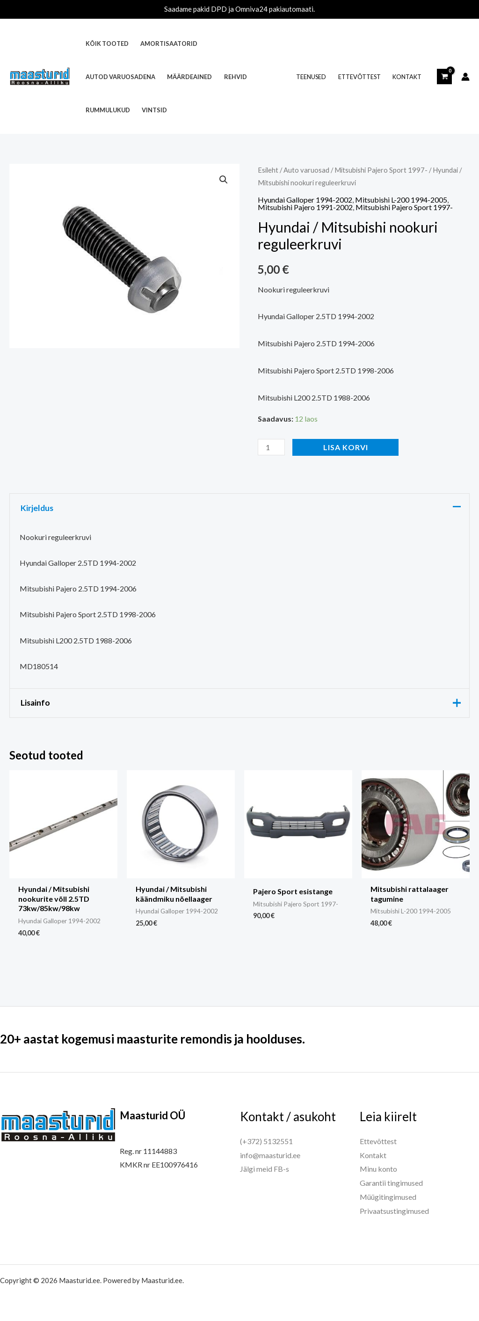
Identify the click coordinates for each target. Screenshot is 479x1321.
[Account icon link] (465, 77)
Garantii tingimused (391, 1182)
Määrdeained (189, 76)
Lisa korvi (345, 447)
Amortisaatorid (168, 43)
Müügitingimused (388, 1196)
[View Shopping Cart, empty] (444, 76)
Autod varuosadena (120, 76)
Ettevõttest (359, 76)
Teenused (311, 76)
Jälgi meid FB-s (264, 1168)
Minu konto (378, 1168)
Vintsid (154, 110)
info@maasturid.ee (270, 1155)
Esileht (268, 170)
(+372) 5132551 (266, 1141)
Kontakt (406, 76)
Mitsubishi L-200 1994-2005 (401, 199)
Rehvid (235, 76)
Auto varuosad (306, 170)
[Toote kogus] (271, 447)
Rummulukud (108, 110)
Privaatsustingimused (394, 1210)
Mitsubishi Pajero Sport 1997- (381, 170)
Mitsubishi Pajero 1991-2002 (305, 207)
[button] (223, 179)
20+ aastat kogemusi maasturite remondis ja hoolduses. (152, 1038)
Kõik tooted (107, 43)
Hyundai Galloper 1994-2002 (305, 199)
